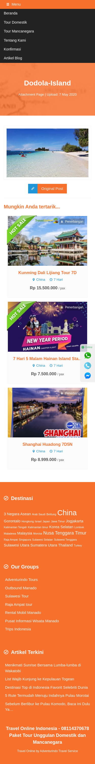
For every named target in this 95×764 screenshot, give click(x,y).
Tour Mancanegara (19, 31)
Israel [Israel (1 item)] (38, 521)
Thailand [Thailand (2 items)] (65, 545)
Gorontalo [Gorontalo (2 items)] (12, 521)
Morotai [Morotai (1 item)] (37, 533)
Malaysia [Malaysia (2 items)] (24, 533)
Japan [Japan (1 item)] (46, 521)
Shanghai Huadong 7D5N (47, 444)
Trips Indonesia (18, 629)
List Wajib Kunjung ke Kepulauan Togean (39, 679)
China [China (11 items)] (67, 512)
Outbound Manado (20, 588)
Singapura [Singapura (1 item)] (25, 539)
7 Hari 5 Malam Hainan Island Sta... (47, 358)
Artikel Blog (13, 58)
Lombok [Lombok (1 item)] (79, 527)
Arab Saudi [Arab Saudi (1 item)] (39, 514)
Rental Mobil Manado (23, 612)
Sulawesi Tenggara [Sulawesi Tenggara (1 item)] (65, 539)
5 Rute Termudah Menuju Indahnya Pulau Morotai (47, 695)
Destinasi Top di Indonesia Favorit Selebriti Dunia (46, 687)
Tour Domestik (15, 22)
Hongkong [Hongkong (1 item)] (28, 521)
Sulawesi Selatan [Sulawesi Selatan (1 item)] (42, 539)
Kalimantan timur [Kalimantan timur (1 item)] (38, 527)
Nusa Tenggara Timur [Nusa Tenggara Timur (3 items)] (64, 533)
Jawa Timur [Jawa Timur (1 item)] (58, 521)
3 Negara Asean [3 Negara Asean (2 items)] (17, 514)
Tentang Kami (15, 40)
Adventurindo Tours (21, 579)
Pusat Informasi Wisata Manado (32, 621)
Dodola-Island (47, 83)
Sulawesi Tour (17, 596)
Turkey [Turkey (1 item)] (78, 545)
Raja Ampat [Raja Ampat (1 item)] (11, 539)
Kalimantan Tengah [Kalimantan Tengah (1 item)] (15, 527)
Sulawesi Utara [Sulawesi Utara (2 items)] (16, 545)
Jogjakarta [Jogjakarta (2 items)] (74, 521)
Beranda (10, 13)
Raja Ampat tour (18, 604)
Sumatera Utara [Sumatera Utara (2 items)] (43, 545)
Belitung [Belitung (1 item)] (51, 514)
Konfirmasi (12, 49)
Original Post (45, 189)
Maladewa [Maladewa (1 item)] (10, 533)
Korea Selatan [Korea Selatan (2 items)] (61, 527)
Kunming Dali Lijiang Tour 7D (47, 272)
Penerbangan (72, 221)
